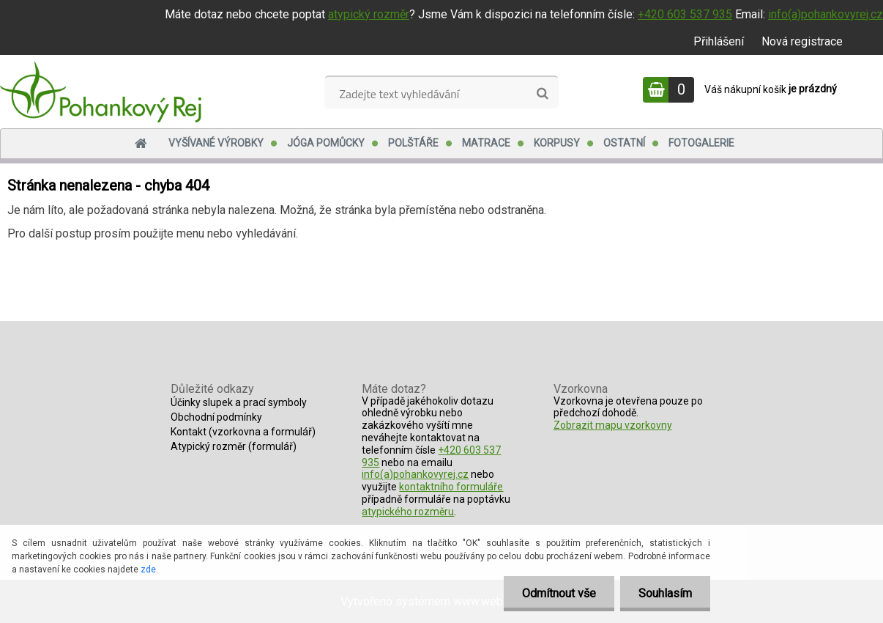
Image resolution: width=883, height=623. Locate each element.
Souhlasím (665, 593)
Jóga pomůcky (326, 143)
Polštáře (413, 143)
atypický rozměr (368, 14)
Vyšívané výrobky (216, 143)
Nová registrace (802, 41)
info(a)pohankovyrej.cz (825, 14)
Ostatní (624, 143)
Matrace (486, 143)
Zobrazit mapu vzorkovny (613, 425)
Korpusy (557, 143)
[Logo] (100, 91)
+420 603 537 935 (685, 14)
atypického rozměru (408, 511)
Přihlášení (718, 41)
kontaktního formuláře (451, 487)
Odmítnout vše (559, 593)
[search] (542, 94)
